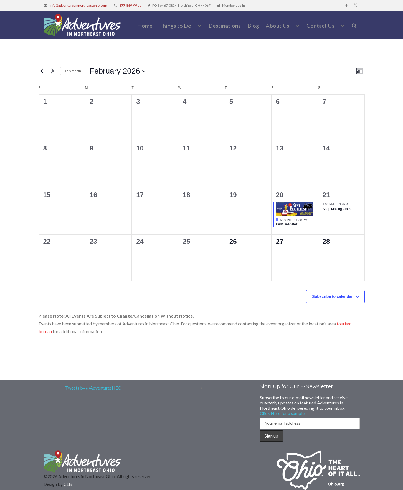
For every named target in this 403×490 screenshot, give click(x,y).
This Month (73, 71)
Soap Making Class (337, 209)
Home (145, 25)
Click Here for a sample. (282, 413)
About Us (277, 25)
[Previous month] (42, 71)
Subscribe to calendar (332, 296)
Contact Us (320, 25)
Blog (253, 25)
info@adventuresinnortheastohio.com (78, 5)
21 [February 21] (326, 194)
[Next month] (52, 71)
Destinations (225, 25)
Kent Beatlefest (287, 224)
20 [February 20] (279, 194)
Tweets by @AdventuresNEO (93, 387)
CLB (68, 484)
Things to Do (175, 25)
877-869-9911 (130, 5)
